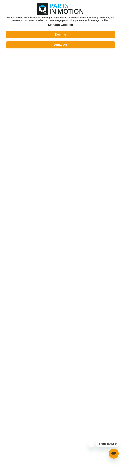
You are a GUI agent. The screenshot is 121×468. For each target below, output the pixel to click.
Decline (60, 34)
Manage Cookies (60, 24)
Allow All (60, 45)
